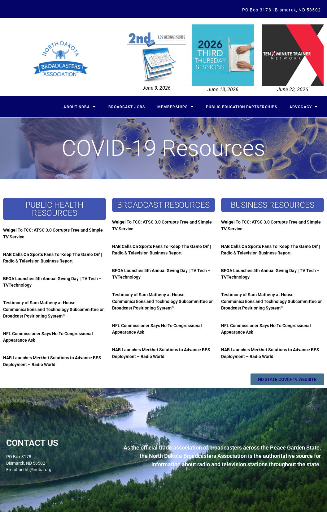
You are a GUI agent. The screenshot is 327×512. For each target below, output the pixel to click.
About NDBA (79, 107)
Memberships (175, 107)
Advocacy (304, 107)
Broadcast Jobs (126, 107)
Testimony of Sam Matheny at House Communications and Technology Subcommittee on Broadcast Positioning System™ (54, 309)
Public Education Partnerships (241, 107)
